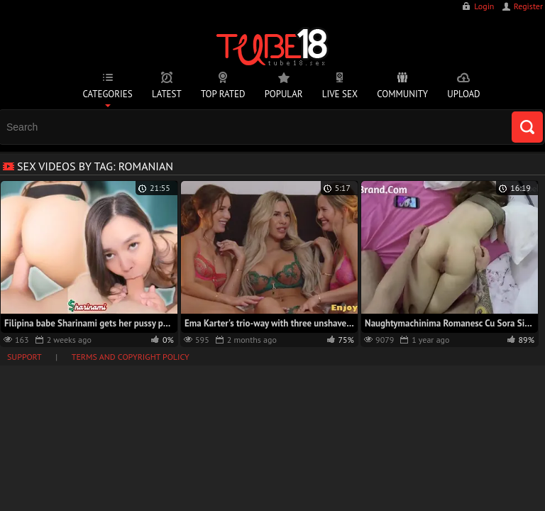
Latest (167, 94)
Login (484, 6)
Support (24, 356)
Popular (284, 94)
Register (528, 6)
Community (402, 94)
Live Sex (340, 94)
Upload (463, 94)
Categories (107, 94)
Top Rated (223, 94)
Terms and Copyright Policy (130, 356)
